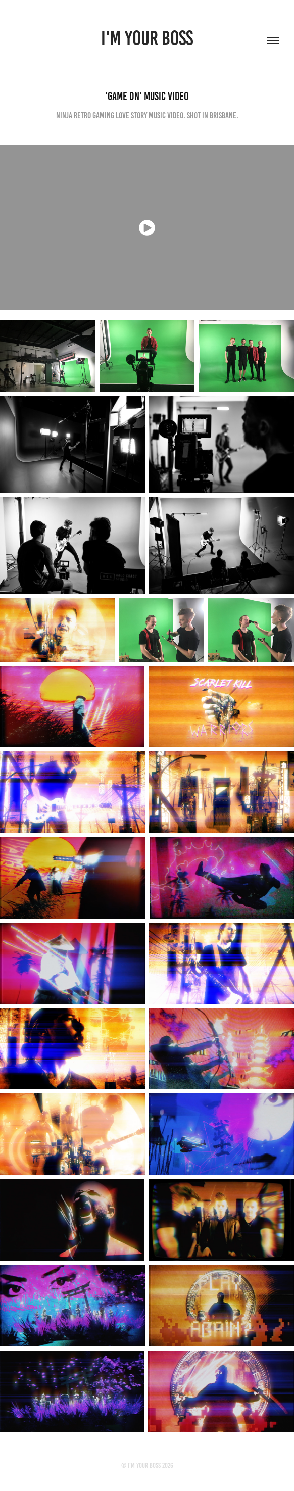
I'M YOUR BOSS (147, 38)
